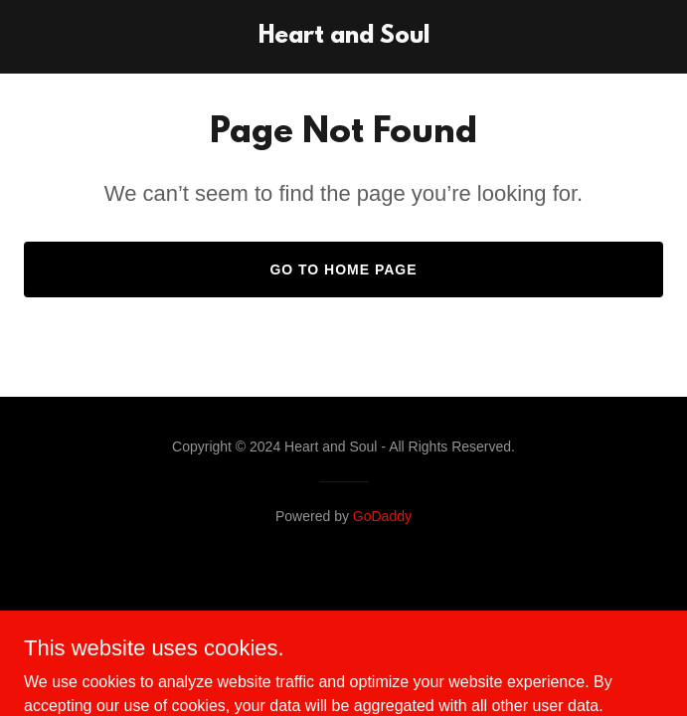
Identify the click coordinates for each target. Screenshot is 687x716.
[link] (343, 37)
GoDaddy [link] (382, 516)
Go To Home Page (343, 269)
